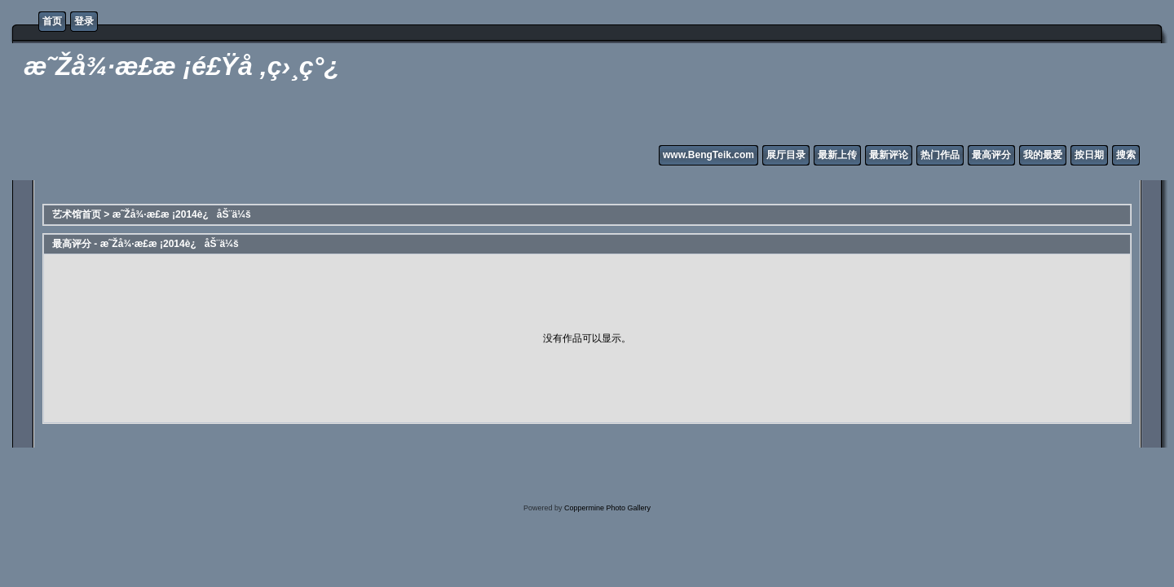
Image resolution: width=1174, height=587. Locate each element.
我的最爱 (1042, 155)
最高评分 (991, 155)
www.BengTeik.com (708, 155)
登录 (84, 21)
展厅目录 (785, 155)
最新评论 (888, 155)
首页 (52, 21)
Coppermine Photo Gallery (607, 508)
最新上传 (837, 155)
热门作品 (940, 155)
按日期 (1089, 155)
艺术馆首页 (76, 214)
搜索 (1126, 155)
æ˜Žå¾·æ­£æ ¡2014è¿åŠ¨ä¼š (182, 214)
